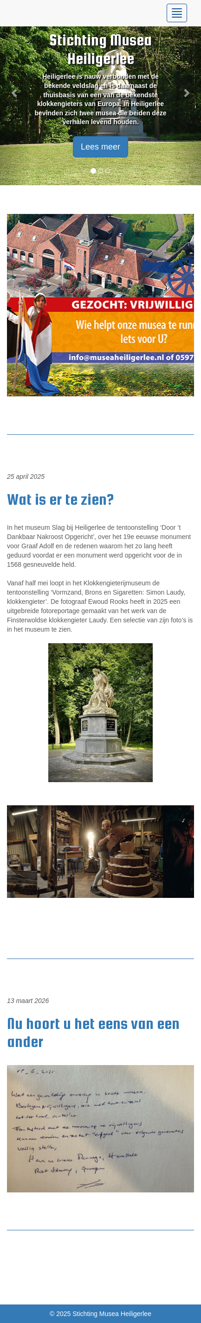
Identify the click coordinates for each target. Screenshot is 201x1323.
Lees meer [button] (100, 146)
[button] (15, 92)
